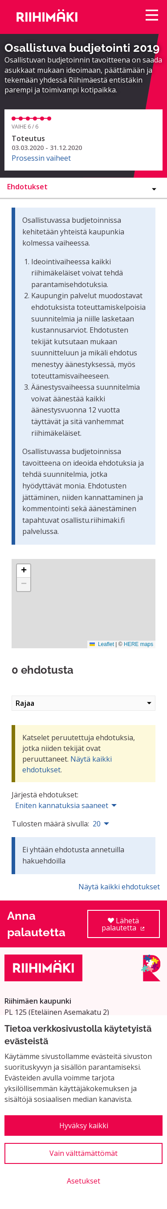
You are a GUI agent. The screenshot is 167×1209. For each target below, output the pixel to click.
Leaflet (102, 644)
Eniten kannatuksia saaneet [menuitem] (61, 805)
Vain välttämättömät (83, 1153)
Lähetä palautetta (131, 927)
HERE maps (138, 644)
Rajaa (83, 703)
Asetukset (83, 1181)
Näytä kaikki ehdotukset (119, 887)
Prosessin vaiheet (41, 158)
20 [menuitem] (97, 823)
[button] (23, 571)
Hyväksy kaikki (83, 1125)
